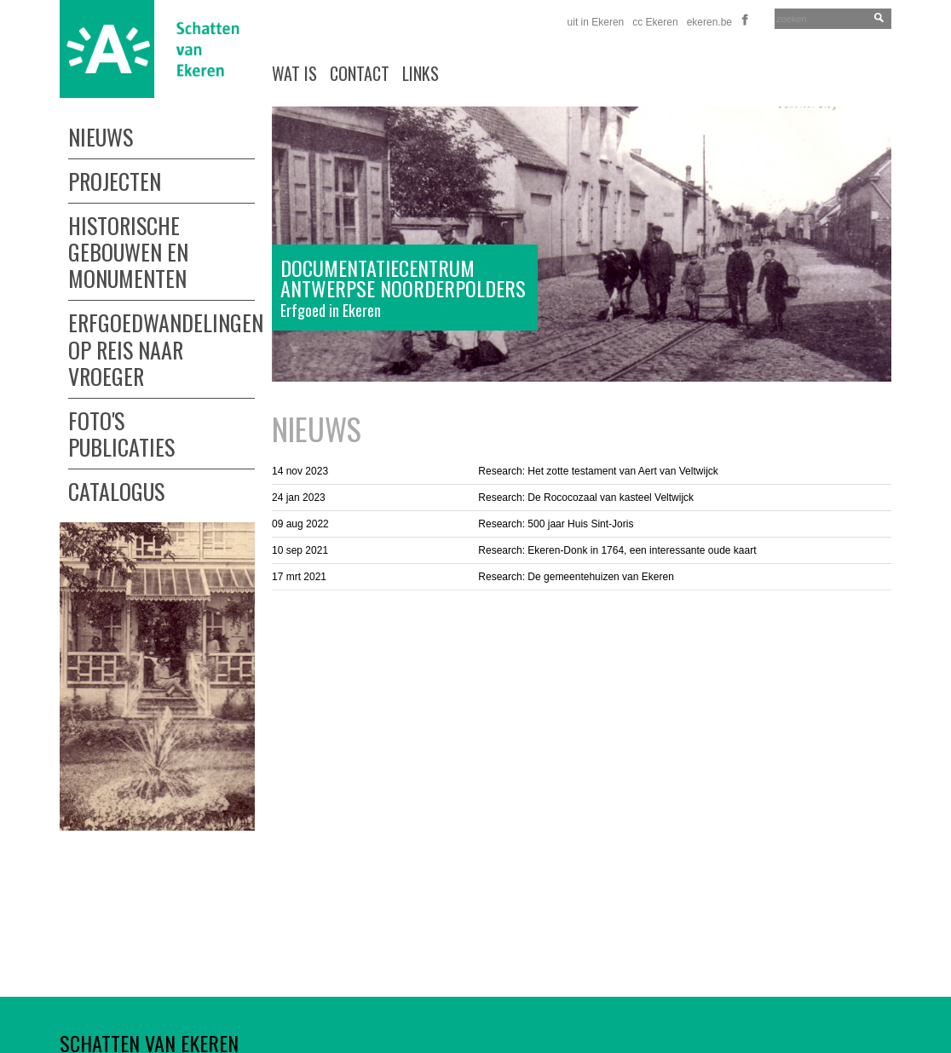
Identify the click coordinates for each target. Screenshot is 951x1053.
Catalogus (116, 489)
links (420, 73)
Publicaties (121, 446)
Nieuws (100, 136)
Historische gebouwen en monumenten (128, 250)
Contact (359, 73)
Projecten (114, 179)
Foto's (96, 419)
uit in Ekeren (596, 22)
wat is (294, 73)
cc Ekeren (654, 22)
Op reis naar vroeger (125, 363)
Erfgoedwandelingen (161, 321)
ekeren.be (709, 22)
